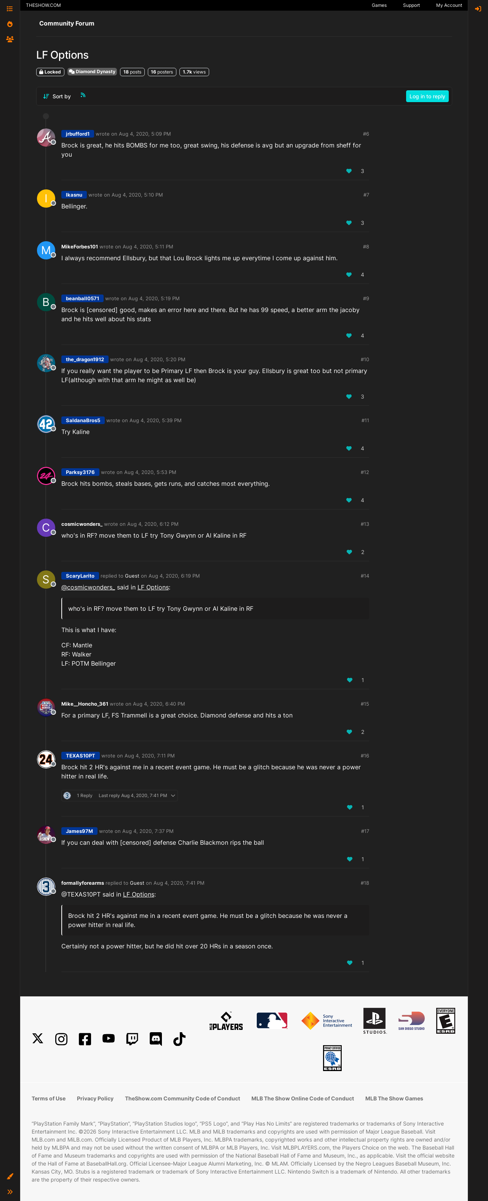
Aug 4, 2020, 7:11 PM (150, 756)
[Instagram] (61, 1039)
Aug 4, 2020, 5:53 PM (150, 472)
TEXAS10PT (80, 756)
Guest (132, 576)
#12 (365, 472)
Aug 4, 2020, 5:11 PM (148, 246)
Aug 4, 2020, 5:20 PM (159, 359)
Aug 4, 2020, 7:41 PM (179, 883)
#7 (366, 195)
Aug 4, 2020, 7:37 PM (148, 831)
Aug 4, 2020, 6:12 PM (153, 524)
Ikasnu (74, 195)
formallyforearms (82, 883)
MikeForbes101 (79, 246)
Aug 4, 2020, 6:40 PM (159, 704)
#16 (365, 756)
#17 (365, 831)
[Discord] (156, 1039)
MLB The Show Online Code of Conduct (302, 1098)
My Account (449, 5)
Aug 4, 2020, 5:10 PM (137, 195)
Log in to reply (427, 96)
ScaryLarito (80, 576)
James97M (79, 831)
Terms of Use (49, 1098)
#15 (365, 704)
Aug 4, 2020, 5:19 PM (154, 298)
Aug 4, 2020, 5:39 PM (156, 420)
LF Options (153, 587)
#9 (366, 298)
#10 (365, 359)
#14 (365, 576)
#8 (366, 246)
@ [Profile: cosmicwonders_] (88, 587)
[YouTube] (108, 1039)
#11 (365, 420)
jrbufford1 (78, 134)
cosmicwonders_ (81, 524)
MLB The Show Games (394, 1098)
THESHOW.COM (43, 5)
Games (379, 5)
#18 (365, 883)
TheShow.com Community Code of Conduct (182, 1098)
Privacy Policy (95, 1098)
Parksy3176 (80, 472)
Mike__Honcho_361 (84, 704)
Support (411, 5)
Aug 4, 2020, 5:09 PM (145, 134)
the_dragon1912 (85, 359)
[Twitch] (132, 1039)
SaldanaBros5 (83, 420)
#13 (365, 524)
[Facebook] (85, 1039)
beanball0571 (82, 298)
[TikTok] (179, 1039)
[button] (10, 1177)
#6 (366, 134)
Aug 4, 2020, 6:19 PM (174, 576)
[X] (38, 1039)
